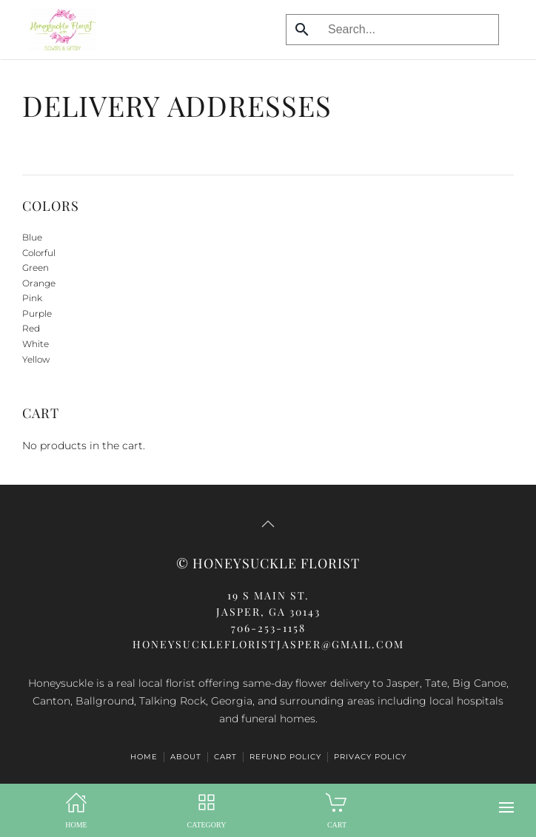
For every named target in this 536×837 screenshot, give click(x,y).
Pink (32, 297)
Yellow (36, 359)
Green (35, 267)
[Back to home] (59, 29)
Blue (32, 237)
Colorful (39, 252)
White (35, 343)
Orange (39, 283)
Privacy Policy (370, 757)
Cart (225, 757)
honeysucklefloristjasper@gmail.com (268, 644)
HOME (144, 757)
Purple (37, 313)
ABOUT (185, 757)
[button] (506, 807)
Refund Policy (285, 757)
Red (31, 328)
